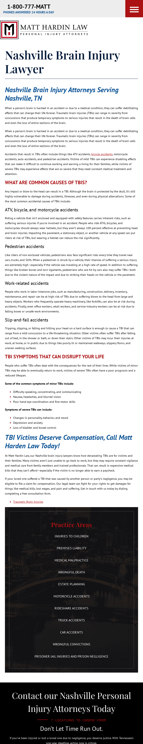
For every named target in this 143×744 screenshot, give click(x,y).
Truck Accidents (71, 620)
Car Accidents (71, 632)
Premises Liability (71, 548)
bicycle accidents (102, 154)
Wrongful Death (71, 572)
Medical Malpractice (71, 560)
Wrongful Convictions (71, 644)
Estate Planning (71, 584)
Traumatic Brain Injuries (28, 502)
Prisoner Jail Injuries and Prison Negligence (71, 656)
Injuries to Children (71, 536)
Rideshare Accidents (71, 608)
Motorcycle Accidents (71, 596)
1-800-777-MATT (28, 6)
